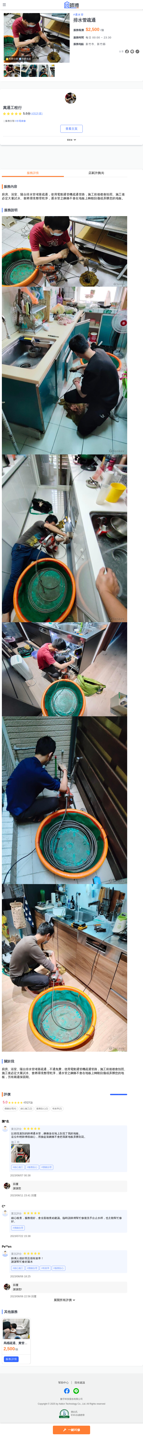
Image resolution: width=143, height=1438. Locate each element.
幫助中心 (63, 1387)
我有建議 (79, 1387)
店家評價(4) (96, 174)
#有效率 (45, 1273)
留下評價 (116, 1097)
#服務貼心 (32, 1172)
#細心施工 (18, 1172)
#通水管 (78, 14)
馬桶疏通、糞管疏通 (17, 1348)
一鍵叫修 (74, 1429)
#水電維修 (20, 121)
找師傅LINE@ (76, 1396)
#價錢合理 (46, 1172)
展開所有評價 (63, 1305)
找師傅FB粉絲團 (67, 1396)
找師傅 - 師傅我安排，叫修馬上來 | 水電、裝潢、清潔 (71, 4)
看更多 (69, 140)
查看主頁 (71, 128)
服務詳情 (33, 174)
